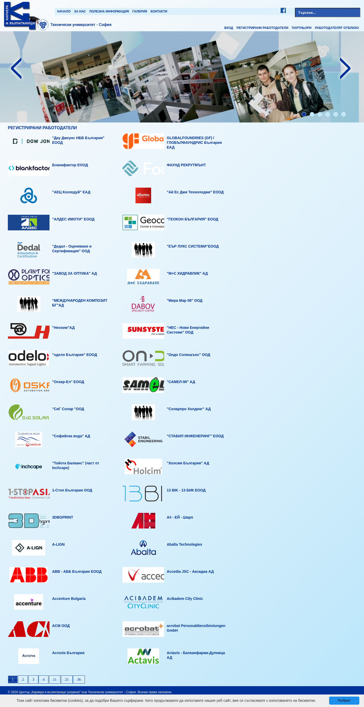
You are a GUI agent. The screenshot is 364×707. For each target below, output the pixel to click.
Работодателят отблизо (337, 28)
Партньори (302, 28)
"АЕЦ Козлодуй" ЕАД (71, 192)
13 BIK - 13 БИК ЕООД (186, 490)
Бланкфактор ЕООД (70, 165)
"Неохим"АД (63, 327)
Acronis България (68, 653)
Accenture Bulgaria (68, 599)
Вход (228, 28)
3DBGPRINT (62, 517)
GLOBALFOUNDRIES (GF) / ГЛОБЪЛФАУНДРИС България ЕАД (194, 142)
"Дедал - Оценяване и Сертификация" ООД (71, 248)
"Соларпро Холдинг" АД (189, 409)
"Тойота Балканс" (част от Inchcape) (75, 465)
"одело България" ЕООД (74, 355)
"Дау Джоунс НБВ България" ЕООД (78, 140)
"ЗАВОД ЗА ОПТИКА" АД (74, 273)
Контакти (159, 11)
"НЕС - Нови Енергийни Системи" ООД (188, 329)
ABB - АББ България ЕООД (77, 571)
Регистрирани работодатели (262, 28)
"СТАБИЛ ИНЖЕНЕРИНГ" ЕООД (195, 436)
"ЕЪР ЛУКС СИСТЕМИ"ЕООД (193, 246)
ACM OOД (61, 626)
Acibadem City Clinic (185, 599)
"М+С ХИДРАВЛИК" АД (187, 273)
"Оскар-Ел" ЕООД (68, 382)
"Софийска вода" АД (71, 436)
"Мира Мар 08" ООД (184, 300)
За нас (80, 11)
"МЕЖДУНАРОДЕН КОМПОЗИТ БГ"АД (79, 302)
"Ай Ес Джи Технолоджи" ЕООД (195, 192)
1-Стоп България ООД (72, 490)
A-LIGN (58, 544)
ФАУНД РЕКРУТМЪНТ (186, 165)
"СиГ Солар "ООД (68, 409)
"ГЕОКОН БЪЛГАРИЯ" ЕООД (192, 219)
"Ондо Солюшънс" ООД (188, 355)
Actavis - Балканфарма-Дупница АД (196, 655)
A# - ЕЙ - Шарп (180, 517)
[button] (13, 679)
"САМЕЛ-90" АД (181, 382)
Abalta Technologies (184, 544)
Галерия (139, 11)
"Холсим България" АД (188, 463)
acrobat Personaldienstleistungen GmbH (196, 628)
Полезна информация (109, 11)
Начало (64, 11)
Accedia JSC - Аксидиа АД (190, 571)
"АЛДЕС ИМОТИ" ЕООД (73, 219)
